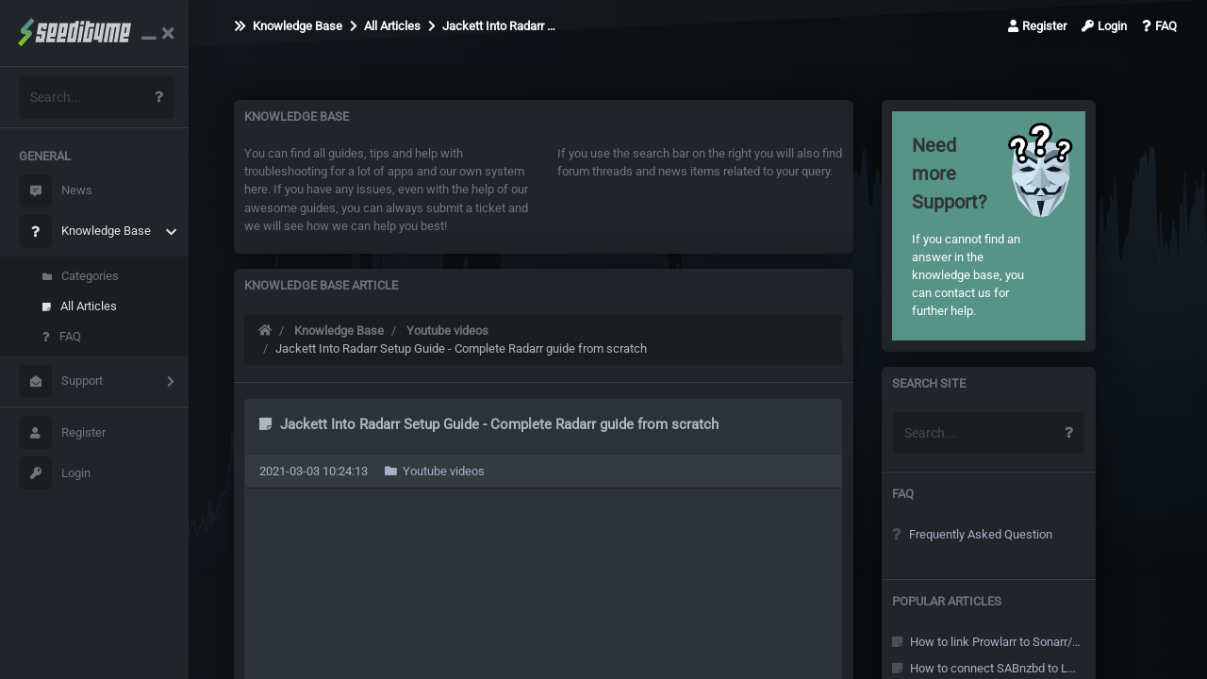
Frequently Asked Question (972, 534)
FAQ (61, 336)
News (55, 190)
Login (55, 472)
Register (62, 432)
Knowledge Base (85, 231)
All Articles (79, 306)
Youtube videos (447, 330)
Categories (80, 276)
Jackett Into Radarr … (491, 26)
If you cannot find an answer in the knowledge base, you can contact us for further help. (968, 225)
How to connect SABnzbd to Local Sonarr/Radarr (986, 668)
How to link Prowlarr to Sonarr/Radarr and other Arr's (986, 642)
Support (61, 381)
